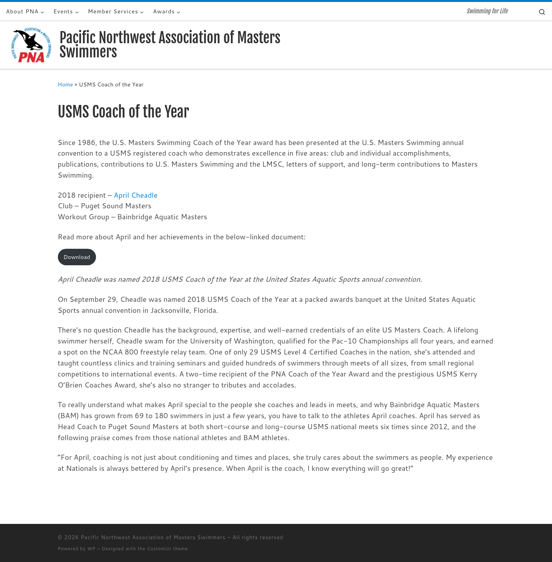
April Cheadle (135, 195)
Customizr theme (167, 548)
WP (91, 548)
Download (76, 257)
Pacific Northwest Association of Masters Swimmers (153, 537)
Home (65, 84)
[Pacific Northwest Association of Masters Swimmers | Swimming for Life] (31, 44)
